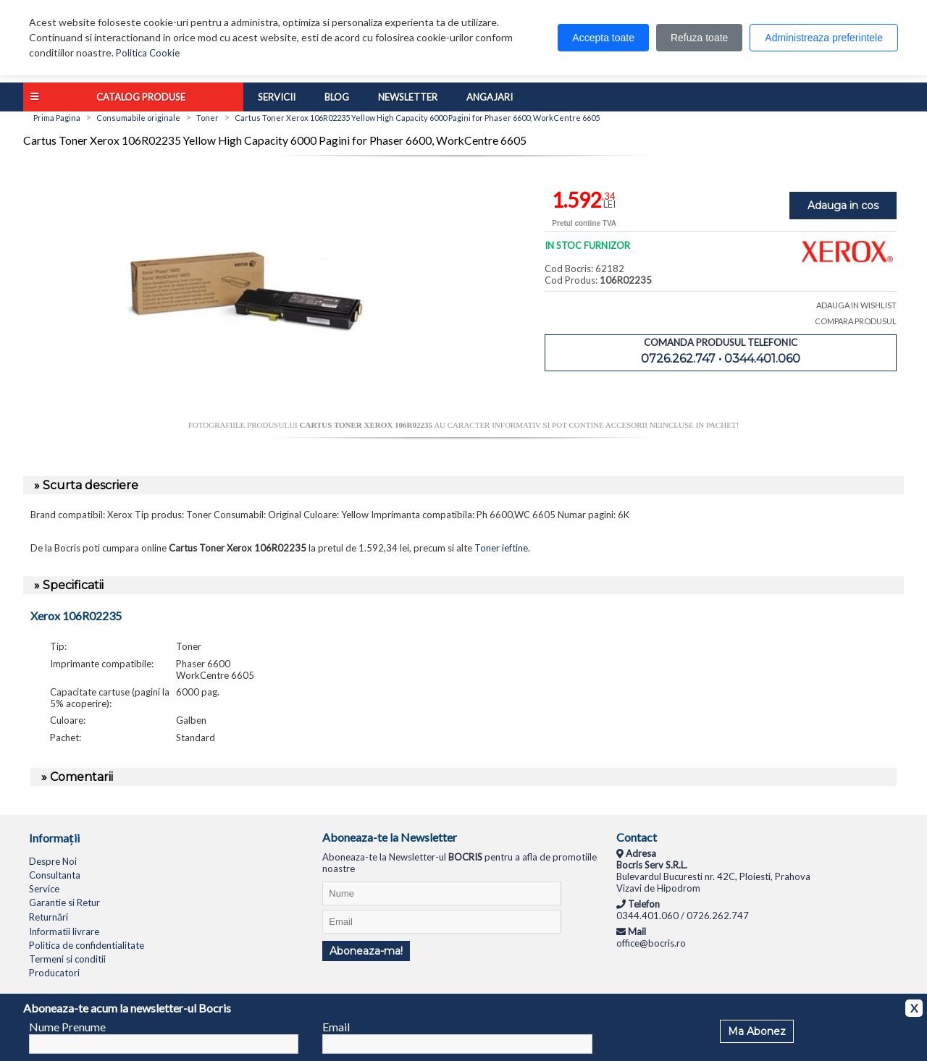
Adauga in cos (843, 205)
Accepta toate (603, 37)
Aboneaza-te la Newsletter (389, 837)
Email (336, 1026)
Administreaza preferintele (824, 37)
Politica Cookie (148, 53)
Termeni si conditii (67, 959)
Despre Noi (53, 861)
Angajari (489, 97)
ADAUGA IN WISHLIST (856, 305)
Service (44, 889)
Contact (636, 837)
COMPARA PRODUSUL (856, 321)
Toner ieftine (501, 548)
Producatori (54, 972)
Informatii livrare (64, 931)
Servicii (276, 97)
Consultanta (54, 875)
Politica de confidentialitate (86, 945)
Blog (336, 97)
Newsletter (407, 97)
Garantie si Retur (64, 902)
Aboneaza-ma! (366, 951)
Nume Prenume (67, 1026)
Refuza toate (699, 37)
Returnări (48, 917)
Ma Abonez (757, 1031)
